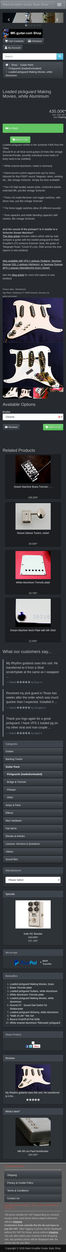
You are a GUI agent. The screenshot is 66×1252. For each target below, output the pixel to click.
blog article (18, 275)
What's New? (12, 1111)
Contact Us (13, 1198)
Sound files (12, 859)
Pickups (11, 789)
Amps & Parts (13, 805)
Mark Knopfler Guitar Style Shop (25, 4)
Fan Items (11, 828)
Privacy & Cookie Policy (20, 1182)
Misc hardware (14, 820)
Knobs (6, 411)
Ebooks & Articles (15, 836)
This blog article (11, 236)
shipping (62, 117)
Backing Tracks (14, 759)
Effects (9, 813)
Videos (9, 851)
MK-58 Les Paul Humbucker (33, 1151)
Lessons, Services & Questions (23, 843)
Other (9, 797)
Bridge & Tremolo (16, 782)
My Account (13, 47)
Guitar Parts (26, 65)
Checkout (35, 41)
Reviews (11, 427)
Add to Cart (20, 139)
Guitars (10, 751)
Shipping (12, 1175)
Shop (14, 65)
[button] (7, 18)
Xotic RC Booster (33, 933)
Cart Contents (14, 41)
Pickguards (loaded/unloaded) (25, 68)
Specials (10, 894)
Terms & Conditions (18, 1190)
